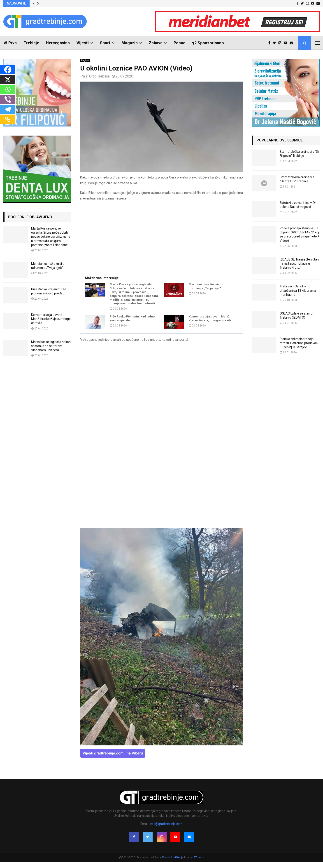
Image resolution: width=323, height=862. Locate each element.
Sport (105, 42)
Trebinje (31, 42)
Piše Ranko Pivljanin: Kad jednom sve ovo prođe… (133, 318)
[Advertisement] (161, 237)
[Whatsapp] (8, 89)
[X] (8, 80)
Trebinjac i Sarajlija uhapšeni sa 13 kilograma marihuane (298, 290)
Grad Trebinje (99, 76)
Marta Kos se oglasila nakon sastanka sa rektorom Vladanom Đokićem (51, 346)
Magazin (129, 42)
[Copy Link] (8, 119)
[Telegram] (8, 109)
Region (85, 60)
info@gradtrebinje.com (166, 824)
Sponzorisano (208, 42)
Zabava (156, 42)
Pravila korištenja (173, 857)
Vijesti (83, 42)
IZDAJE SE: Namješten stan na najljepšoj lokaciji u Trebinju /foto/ (299, 263)
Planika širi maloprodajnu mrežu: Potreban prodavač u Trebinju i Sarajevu (299, 343)
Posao (180, 42)
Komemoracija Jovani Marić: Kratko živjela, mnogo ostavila (210, 318)
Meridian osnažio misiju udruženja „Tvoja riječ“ (206, 286)
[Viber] (8, 99)
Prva (10, 42)
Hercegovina (58, 42)
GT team (198, 857)
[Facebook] (8, 70)
